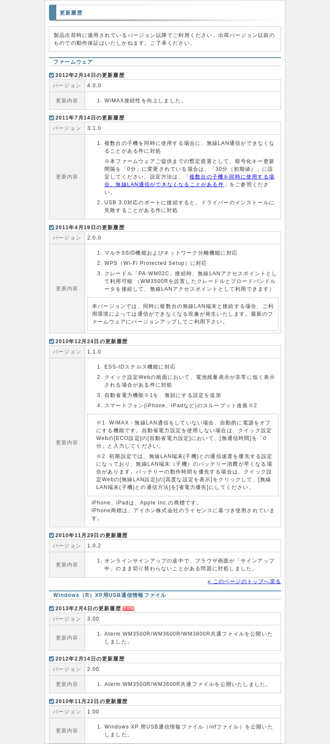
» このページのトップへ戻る (244, 581)
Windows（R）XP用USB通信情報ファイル (109, 595)
